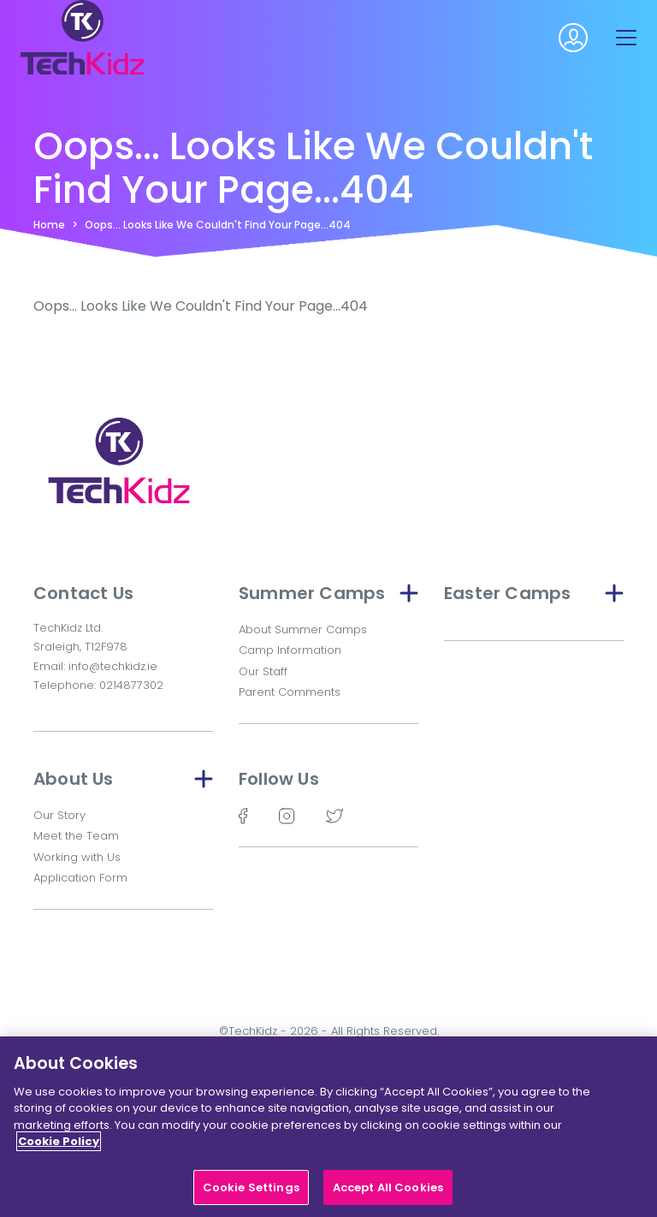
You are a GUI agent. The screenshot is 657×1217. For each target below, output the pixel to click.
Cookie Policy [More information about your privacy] (58, 1147)
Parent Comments (289, 692)
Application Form (80, 878)
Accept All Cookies (388, 1193)
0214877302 (131, 685)
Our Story (59, 815)
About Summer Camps (303, 629)
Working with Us (77, 857)
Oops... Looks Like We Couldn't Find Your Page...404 (218, 224)
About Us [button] (123, 779)
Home (49, 224)
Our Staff (263, 671)
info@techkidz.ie (112, 666)
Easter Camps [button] (534, 593)
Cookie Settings (251, 1193)
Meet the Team (76, 836)
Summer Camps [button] (328, 593)
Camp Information (290, 650)
